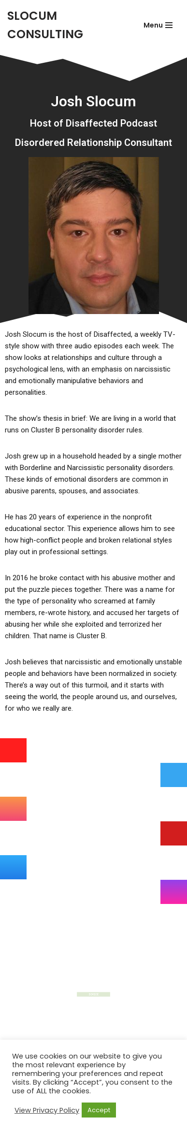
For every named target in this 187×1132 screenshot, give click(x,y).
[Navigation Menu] (158, 25)
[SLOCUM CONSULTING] (64, 25)
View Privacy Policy (46, 1110)
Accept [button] (98, 1110)
